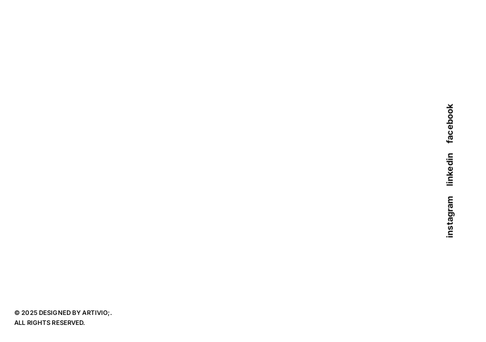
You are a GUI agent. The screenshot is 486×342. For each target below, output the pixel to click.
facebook (450, 123)
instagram (450, 217)
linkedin (450, 169)
